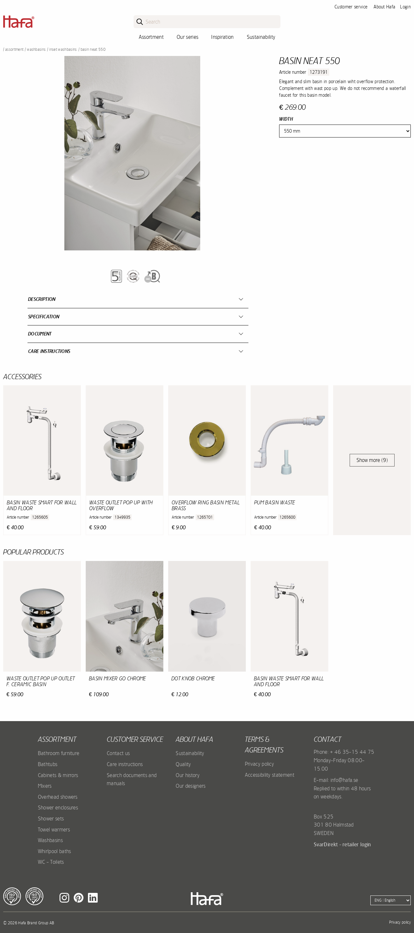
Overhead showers (58, 797)
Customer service (350, 6)
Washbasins (36, 49)
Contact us (118, 753)
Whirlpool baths (54, 851)
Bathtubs (48, 764)
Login (405, 6)
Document (40, 333)
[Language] (390, 900)
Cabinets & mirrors (58, 775)
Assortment (151, 37)
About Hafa (384, 6)
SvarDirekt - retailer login (342, 844)
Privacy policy (259, 764)
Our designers (190, 786)
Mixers (45, 786)
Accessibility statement (269, 775)
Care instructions (49, 351)
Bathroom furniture (59, 753)
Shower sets (51, 818)
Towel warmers (54, 829)
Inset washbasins (63, 49)
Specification (43, 316)
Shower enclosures (58, 807)
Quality (183, 764)
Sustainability (261, 37)
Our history (188, 775)
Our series (187, 37)
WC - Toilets (51, 862)
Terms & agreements (264, 744)
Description (42, 299)
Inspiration (222, 37)
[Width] (345, 131)
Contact (327, 739)
